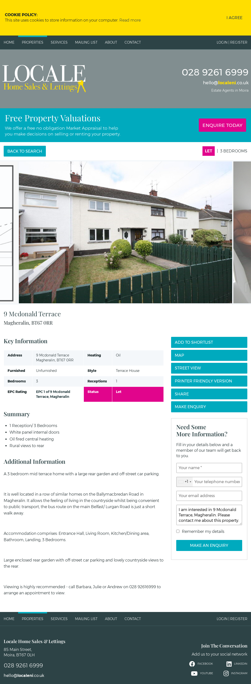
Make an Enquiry (209, 545)
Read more (130, 20)
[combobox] (184, 482)
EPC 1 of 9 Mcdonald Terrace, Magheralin (53, 394)
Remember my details (203, 531)
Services (59, 42)
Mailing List (86, 42)
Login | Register (232, 42)
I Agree (234, 17)
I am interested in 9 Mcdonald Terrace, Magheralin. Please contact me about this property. (209, 515)
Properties (32, 42)
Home (9, 42)
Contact (133, 42)
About (111, 42)
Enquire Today (222, 125)
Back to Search (24, 151)
